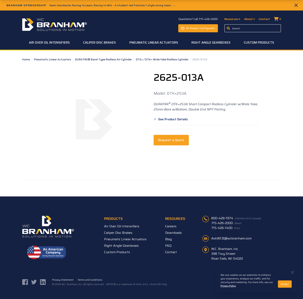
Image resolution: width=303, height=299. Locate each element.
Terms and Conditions (90, 280)
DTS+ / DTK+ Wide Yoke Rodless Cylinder (162, 59)
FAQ (168, 245)
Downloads (173, 232)
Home (26, 59)
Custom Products (259, 42)
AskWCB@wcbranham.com (231, 238)
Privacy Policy (228, 286)
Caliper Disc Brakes (99, 42)
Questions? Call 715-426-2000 (198, 19)
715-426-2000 (226, 223)
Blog (168, 239)
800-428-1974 (236, 218)
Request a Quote (171, 140)
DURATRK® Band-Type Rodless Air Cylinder (103, 59)
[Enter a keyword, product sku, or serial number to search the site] (252, 28)
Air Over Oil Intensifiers (49, 42)
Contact (264, 19)
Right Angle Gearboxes (210, 42)
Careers (170, 226)
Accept (285, 284)
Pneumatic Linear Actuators (153, 42)
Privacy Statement (63, 280)
